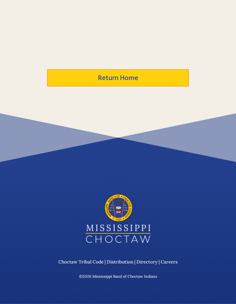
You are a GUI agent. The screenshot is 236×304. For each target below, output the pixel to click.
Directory (146, 262)
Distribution (120, 262)
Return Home (118, 78)
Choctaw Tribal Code (81, 262)
